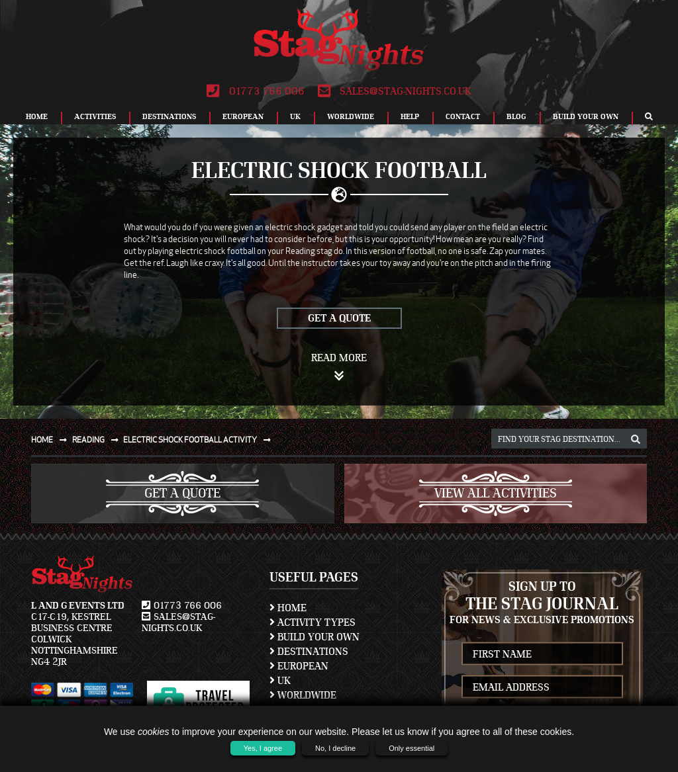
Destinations (169, 116)
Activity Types (312, 622)
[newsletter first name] (542, 653)
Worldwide (350, 116)
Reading (98, 440)
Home (37, 116)
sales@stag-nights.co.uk (394, 91)
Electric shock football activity (199, 440)
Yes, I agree (263, 748)
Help (410, 116)
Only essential (411, 748)
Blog (516, 116)
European (243, 116)
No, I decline (335, 748)
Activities (95, 116)
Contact (463, 116)
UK (295, 116)
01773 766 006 (255, 91)
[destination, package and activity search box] (569, 439)
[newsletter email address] (542, 687)
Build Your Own (585, 116)
